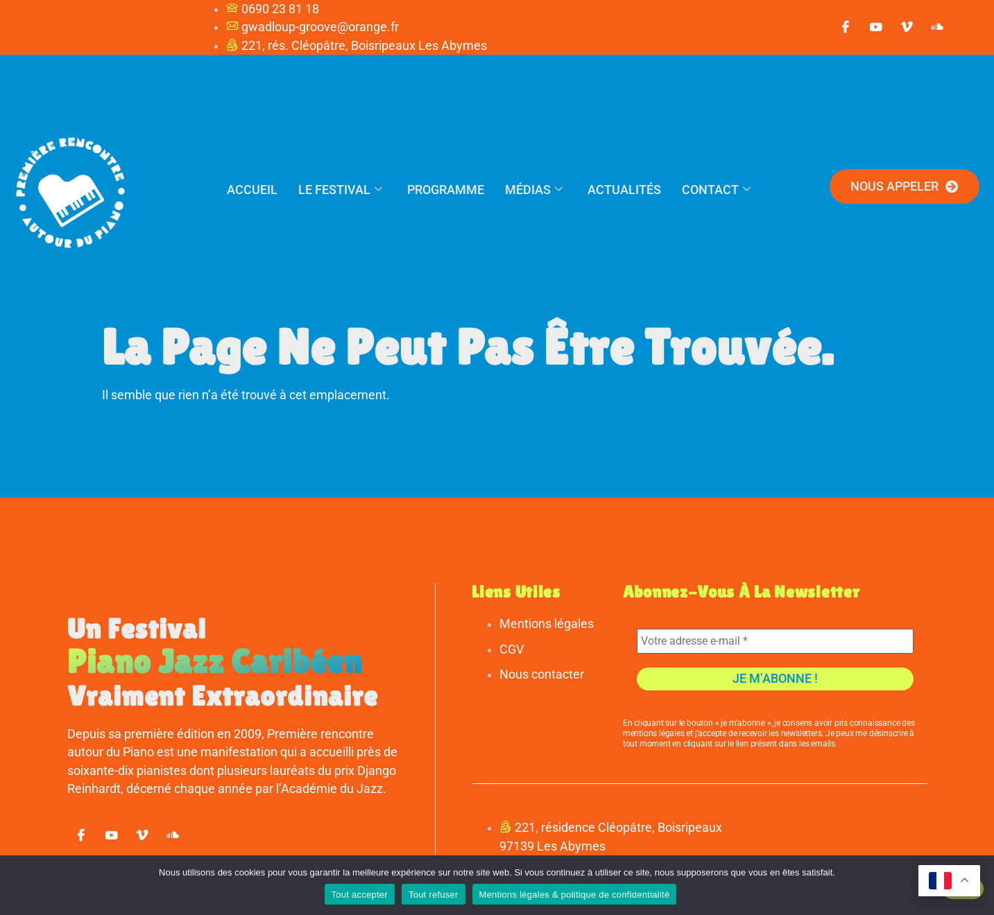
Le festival (340, 189)
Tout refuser (434, 894)
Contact (716, 189)
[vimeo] (906, 27)
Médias (534, 189)
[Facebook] (845, 27)
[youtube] (876, 27)
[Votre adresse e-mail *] (775, 641)
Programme (445, 189)
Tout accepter (360, 894)
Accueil (252, 189)
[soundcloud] (937, 27)
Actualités (624, 189)
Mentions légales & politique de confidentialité (574, 894)
